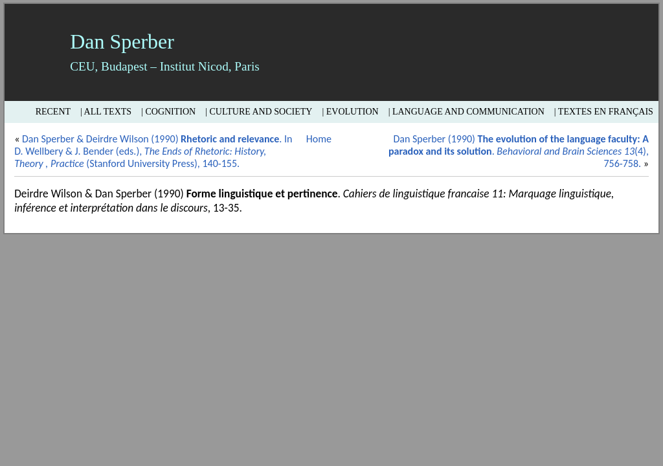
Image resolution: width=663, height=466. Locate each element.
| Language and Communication (466, 111)
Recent (53, 111)
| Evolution (350, 111)
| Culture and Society (258, 111)
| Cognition (168, 111)
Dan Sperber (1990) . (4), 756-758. (518, 151)
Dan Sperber (122, 41)
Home (319, 139)
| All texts (105, 111)
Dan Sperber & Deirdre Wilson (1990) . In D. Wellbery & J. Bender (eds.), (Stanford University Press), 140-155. (153, 151)
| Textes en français (603, 111)
